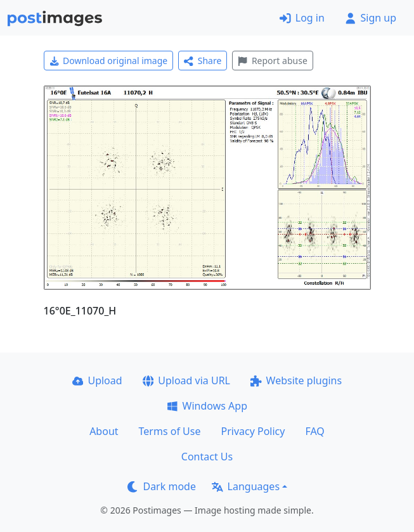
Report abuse (272, 61)
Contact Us (207, 457)
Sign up (370, 18)
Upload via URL (186, 380)
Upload (97, 380)
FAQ (314, 431)
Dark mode (161, 486)
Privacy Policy (253, 431)
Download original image (108, 61)
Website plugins (296, 380)
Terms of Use (170, 431)
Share (202, 61)
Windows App (207, 406)
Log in (302, 18)
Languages (246, 486)
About (103, 431)
